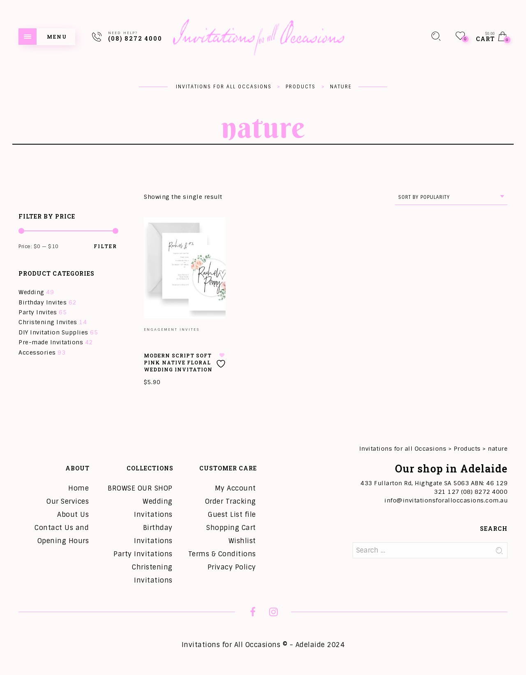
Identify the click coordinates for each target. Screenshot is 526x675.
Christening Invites (47, 322)
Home (78, 488)
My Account (235, 488)
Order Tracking (230, 501)
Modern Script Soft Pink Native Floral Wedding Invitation (178, 362)
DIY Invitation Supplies (53, 332)
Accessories (37, 352)
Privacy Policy (232, 567)
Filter (105, 246)
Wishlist (242, 541)
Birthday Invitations (153, 534)
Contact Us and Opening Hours (62, 534)
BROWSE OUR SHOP (140, 488)
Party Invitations (143, 554)
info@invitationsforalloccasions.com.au (446, 500)
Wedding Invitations (153, 508)
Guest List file (232, 514)
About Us (73, 514)
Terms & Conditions (222, 554)
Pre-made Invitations (50, 342)
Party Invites (37, 312)
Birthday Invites (42, 302)
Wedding (31, 292)
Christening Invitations (152, 574)
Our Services (67, 501)
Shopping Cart (231, 527)
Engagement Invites (171, 329)
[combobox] (451, 197)
